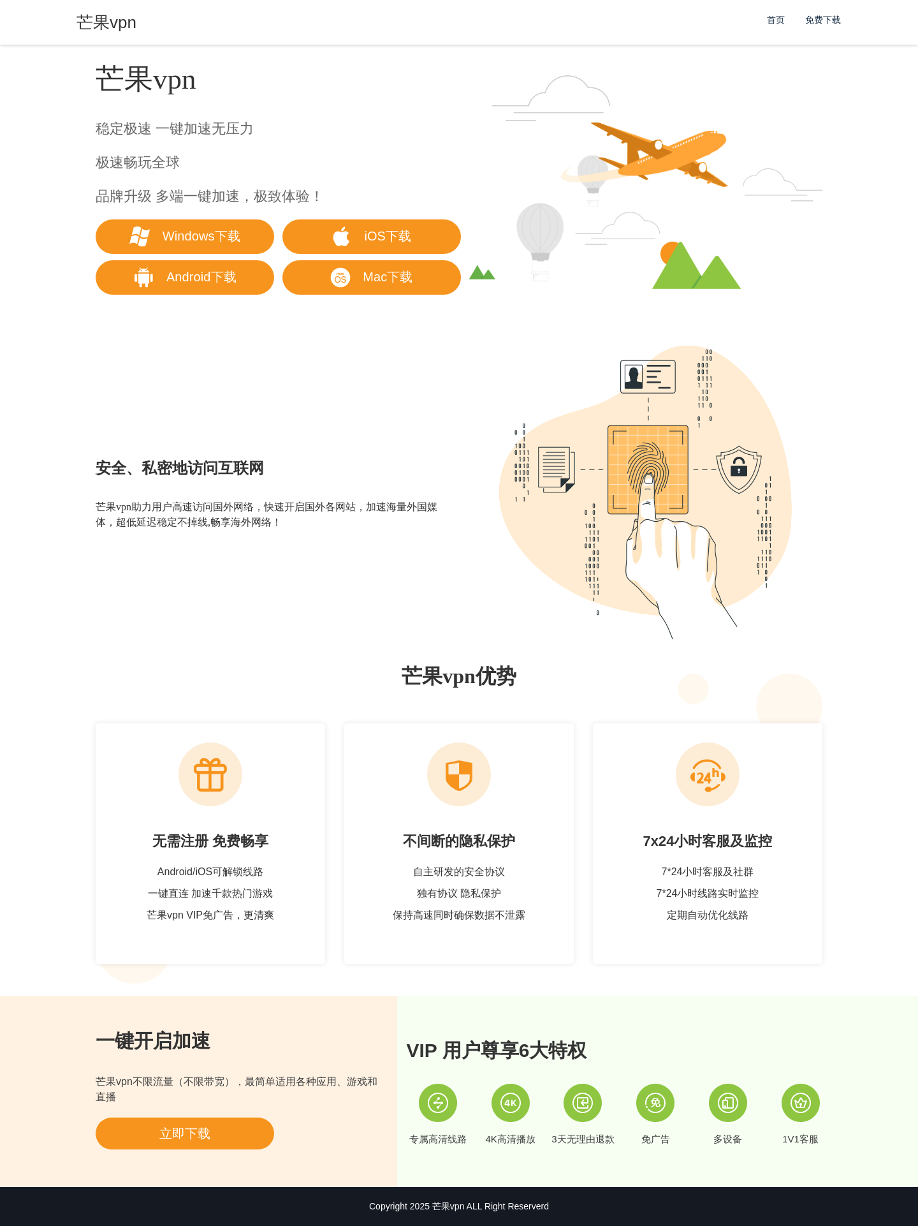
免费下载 (823, 20)
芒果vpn (448, 1206)
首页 (776, 20)
